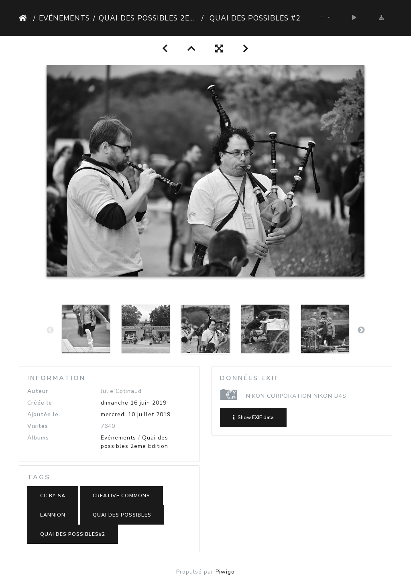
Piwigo (225, 572)
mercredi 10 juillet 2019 (136, 414)
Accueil (24, 18)
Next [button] (361, 330)
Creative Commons (121, 495)
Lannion (52, 515)
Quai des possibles (122, 515)
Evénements (64, 18)
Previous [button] (50, 330)
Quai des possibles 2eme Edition (148, 18)
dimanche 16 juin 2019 (134, 403)
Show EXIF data (253, 417)
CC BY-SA (52, 495)
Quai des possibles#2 (72, 534)
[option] (86, 329)
